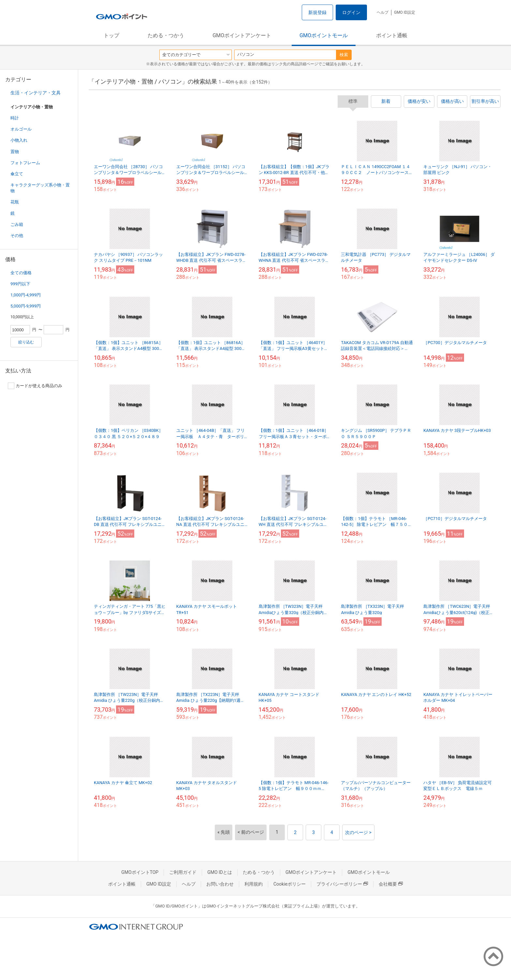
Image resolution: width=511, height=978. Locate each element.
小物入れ (18, 140)
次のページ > (358, 832)
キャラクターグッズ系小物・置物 (40, 187)
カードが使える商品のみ (35, 386)
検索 (344, 54)
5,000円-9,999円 (25, 306)
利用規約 (253, 884)
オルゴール (21, 129)
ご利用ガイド (183, 872)
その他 (16, 235)
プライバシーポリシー (342, 884)
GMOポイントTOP (139, 872)
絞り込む (26, 342)
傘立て (16, 173)
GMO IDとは (219, 872)
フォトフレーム (25, 162)
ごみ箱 (16, 224)
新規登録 (317, 12)
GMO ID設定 (404, 12)
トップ (111, 35)
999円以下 (20, 283)
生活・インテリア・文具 (35, 92)
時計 (14, 118)
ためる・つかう (166, 35)
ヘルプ (382, 12)
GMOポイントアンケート (241, 35)
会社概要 (391, 884)
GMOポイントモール (323, 35)
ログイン (351, 12)
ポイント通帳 (391, 35)
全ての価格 (21, 272)
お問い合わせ (220, 884)
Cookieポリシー (289, 884)
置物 (14, 151)
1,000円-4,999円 (25, 294)
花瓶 (14, 201)
